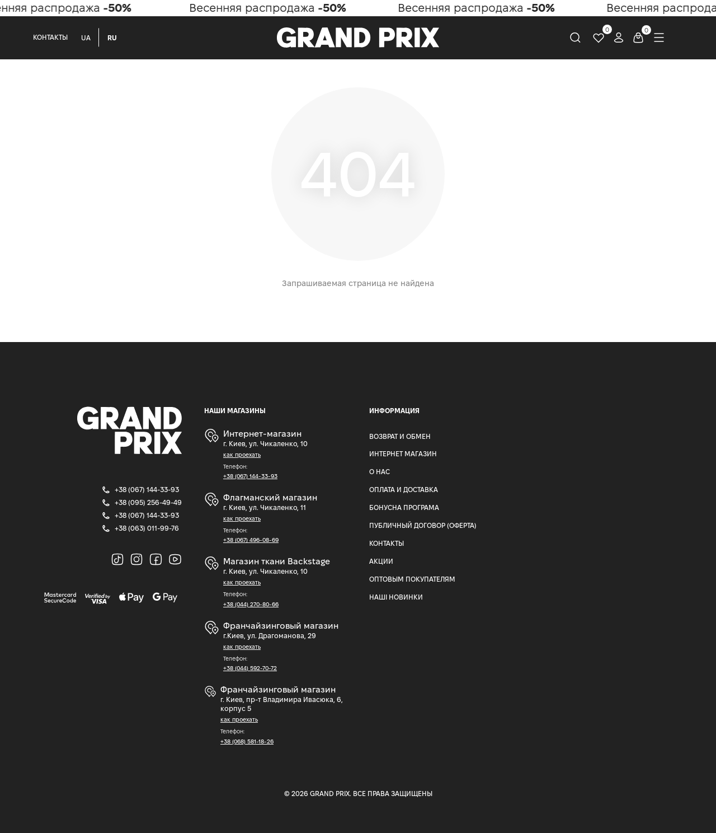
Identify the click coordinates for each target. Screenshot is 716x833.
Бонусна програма (404, 507)
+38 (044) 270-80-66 (251, 604)
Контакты (50, 37)
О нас (379, 471)
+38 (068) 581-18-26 (247, 741)
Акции (381, 561)
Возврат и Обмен (400, 436)
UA (86, 37)
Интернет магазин (403, 453)
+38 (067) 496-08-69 (251, 540)
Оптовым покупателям (412, 579)
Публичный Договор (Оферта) (423, 525)
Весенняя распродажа (271, 8)
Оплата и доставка (403, 489)
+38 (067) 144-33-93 (250, 476)
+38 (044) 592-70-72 (250, 668)
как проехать (242, 455)
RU (112, 37)
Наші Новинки (396, 597)
